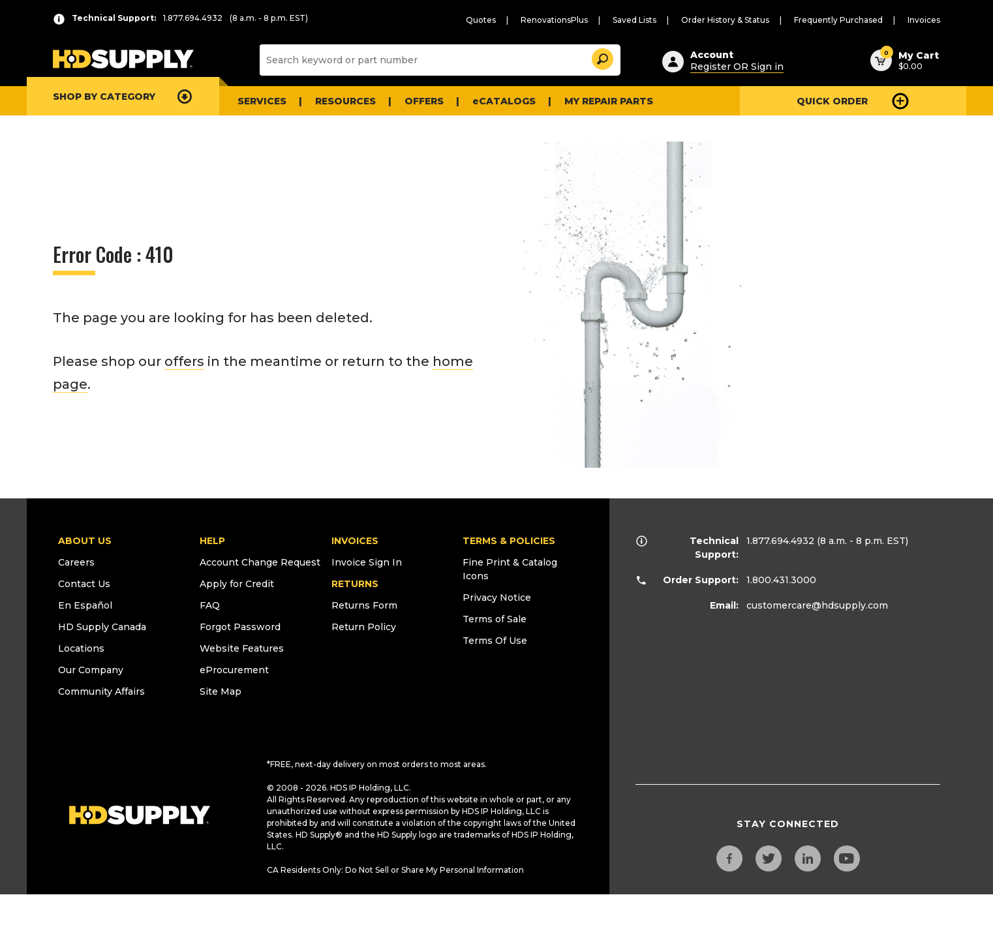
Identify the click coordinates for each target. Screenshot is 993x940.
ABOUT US (85, 541)
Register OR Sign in (737, 66)
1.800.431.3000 (781, 580)
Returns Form (364, 605)
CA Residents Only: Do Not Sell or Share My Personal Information (395, 870)
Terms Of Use (495, 640)
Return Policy (363, 627)
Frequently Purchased (838, 20)
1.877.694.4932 (780, 541)
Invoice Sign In (366, 562)
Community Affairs (101, 691)
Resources (345, 101)
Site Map (220, 691)
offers (184, 361)
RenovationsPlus (554, 20)
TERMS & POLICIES (509, 541)
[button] (601, 57)
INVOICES (354, 541)
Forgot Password (240, 627)
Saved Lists (634, 20)
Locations (81, 648)
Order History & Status (725, 20)
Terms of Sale (495, 619)
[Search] (438, 60)
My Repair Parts (608, 101)
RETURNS (354, 584)
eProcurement (234, 670)
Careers (76, 562)
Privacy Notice (497, 597)
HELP (212, 541)
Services (261, 101)
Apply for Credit (237, 584)
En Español (85, 605)
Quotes (481, 20)
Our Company (90, 670)
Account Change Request (260, 562)
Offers (424, 101)
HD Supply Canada (102, 627)
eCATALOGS (504, 101)
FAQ (210, 605)
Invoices (924, 20)
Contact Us (84, 584)
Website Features (242, 648)
